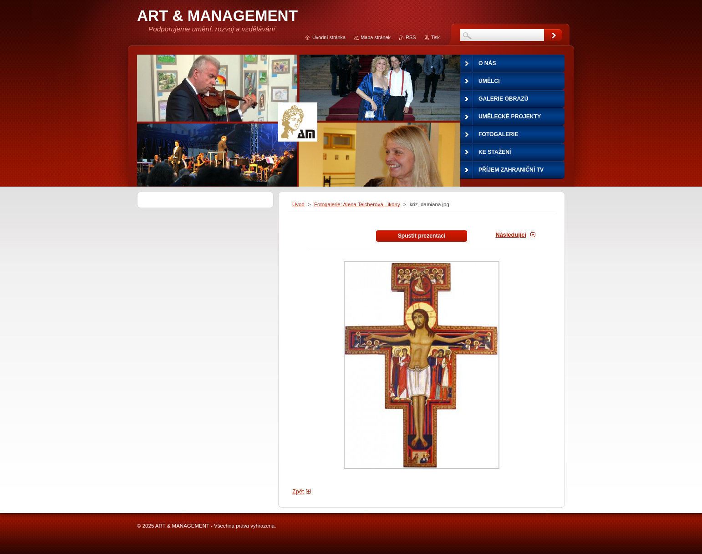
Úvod (298, 204)
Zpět (298, 491)
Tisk (435, 37)
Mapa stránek (376, 37)
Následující (510, 234)
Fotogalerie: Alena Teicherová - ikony (357, 204)
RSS (411, 37)
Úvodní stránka (329, 37)
